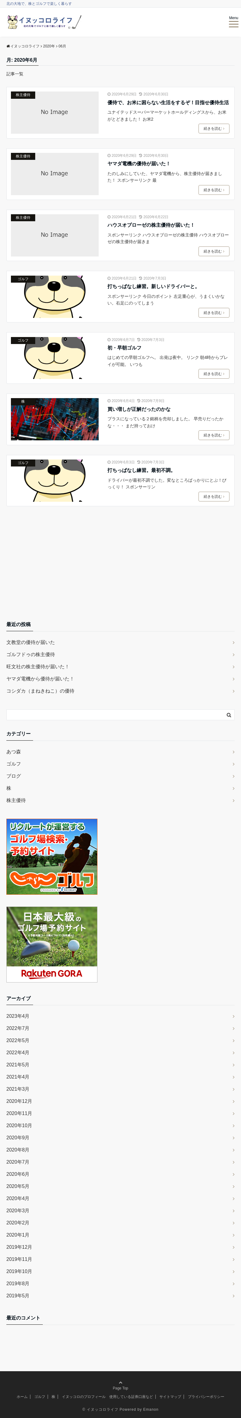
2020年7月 (18, 1162)
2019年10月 (19, 1271)
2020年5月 (18, 1186)
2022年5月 (18, 1040)
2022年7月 (18, 1028)
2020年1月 (18, 1234)
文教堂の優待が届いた (30, 642)
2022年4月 (18, 1052)
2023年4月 (18, 1016)
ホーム (22, 1397)
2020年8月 (18, 1149)
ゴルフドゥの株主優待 (30, 654)
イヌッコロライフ (102, 1409)
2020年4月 (18, 1198)
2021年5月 (18, 1064)
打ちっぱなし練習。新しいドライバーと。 (153, 286)
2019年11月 (19, 1259)
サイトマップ (170, 1397)
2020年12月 (19, 1101)
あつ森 (13, 751)
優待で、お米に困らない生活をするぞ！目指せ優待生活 (168, 102)
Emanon (151, 1409)
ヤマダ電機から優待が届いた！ (40, 678)
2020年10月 (19, 1125)
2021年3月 (18, 1089)
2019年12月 (19, 1247)
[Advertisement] (120, 568)
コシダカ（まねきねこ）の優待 (40, 691)
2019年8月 (18, 1283)
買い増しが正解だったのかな (139, 409)
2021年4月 (18, 1076)
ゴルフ (23, 279)
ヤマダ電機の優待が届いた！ (139, 163)
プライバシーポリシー (206, 1397)
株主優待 (23, 95)
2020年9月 (18, 1137)
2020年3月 (18, 1210)
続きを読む (214, 128)
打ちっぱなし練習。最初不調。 (141, 470)
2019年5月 (18, 1295)
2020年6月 (18, 1174)
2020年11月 (19, 1113)
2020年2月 (18, 1222)
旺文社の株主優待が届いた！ (38, 666)
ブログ (13, 776)
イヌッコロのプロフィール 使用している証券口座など (107, 1397)
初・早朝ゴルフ (124, 347)
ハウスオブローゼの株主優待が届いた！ (151, 225)
